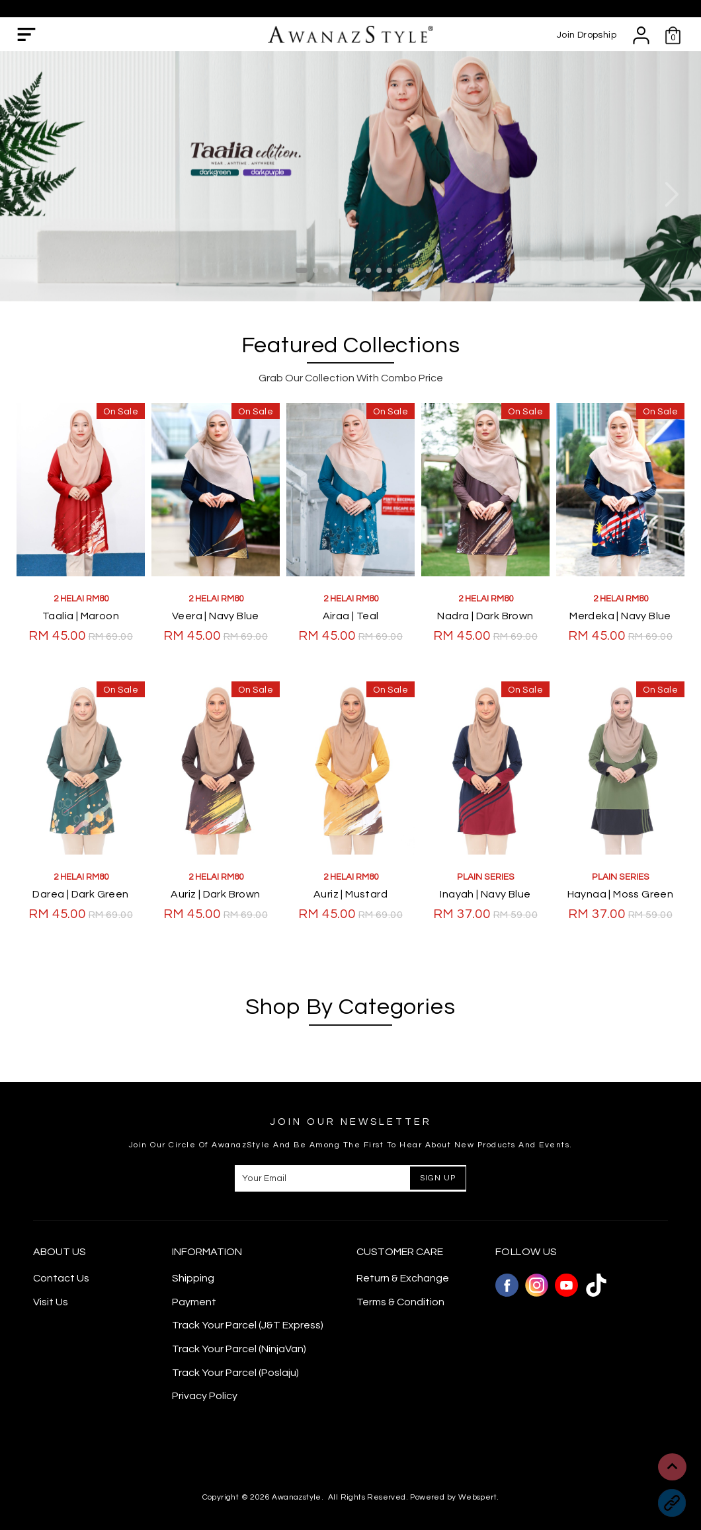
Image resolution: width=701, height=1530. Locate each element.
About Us (59, 1251)
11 (410, 270)
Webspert (477, 1497)
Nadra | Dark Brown (485, 616)
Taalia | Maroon (80, 616)
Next (671, 194)
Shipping (193, 1278)
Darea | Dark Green (80, 894)
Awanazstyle (296, 1497)
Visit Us (50, 1302)
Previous (30, 194)
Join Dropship (586, 35)
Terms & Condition (400, 1302)
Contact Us (61, 1278)
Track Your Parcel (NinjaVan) (239, 1349)
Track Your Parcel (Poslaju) (235, 1372)
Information (207, 1251)
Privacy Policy (204, 1396)
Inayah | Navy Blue (485, 894)
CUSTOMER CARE (399, 1251)
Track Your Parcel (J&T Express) (247, 1325)
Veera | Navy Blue (215, 616)
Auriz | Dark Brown (215, 894)
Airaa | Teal (351, 616)
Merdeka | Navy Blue (620, 616)
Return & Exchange (402, 1278)
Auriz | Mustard (350, 894)
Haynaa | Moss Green (620, 894)
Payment (194, 1302)
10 (400, 270)
